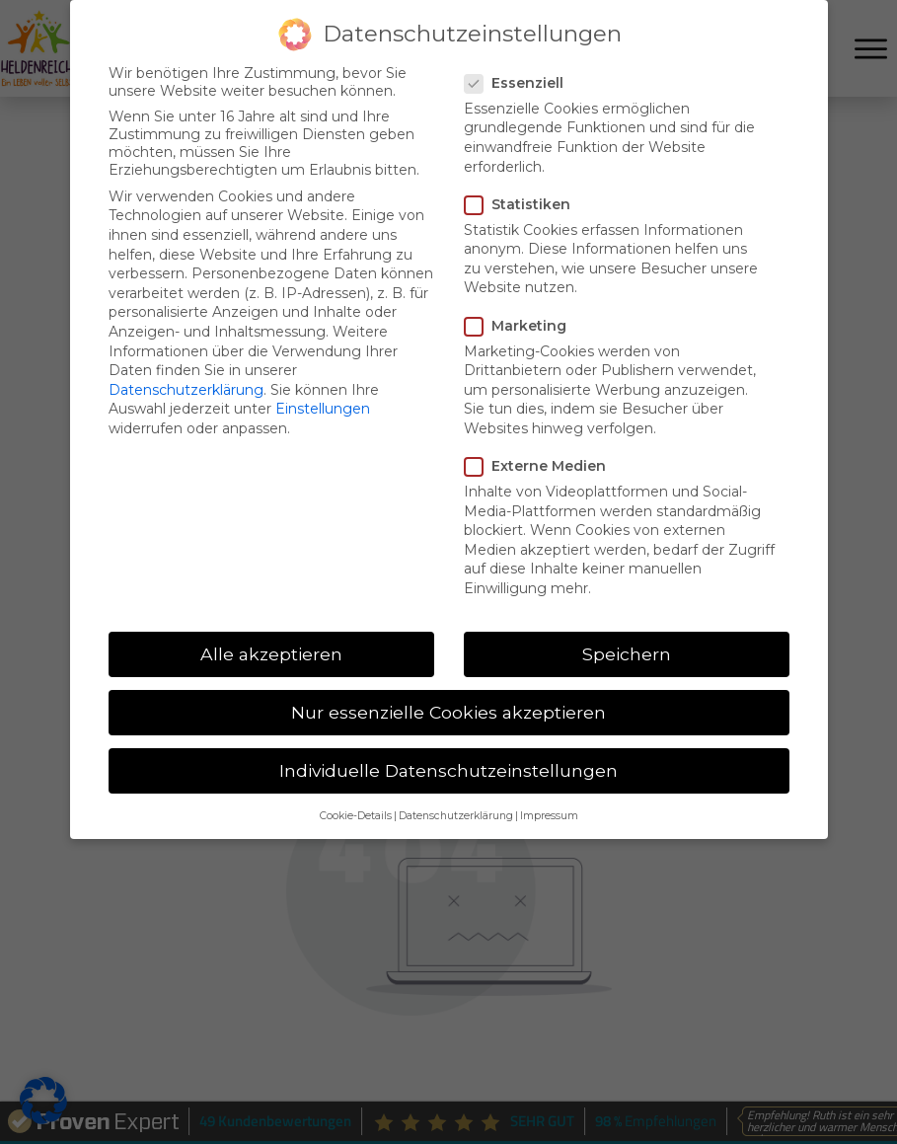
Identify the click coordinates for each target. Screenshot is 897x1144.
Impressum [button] (549, 815)
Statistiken (523, 204)
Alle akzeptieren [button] (271, 654)
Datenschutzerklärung (186, 390)
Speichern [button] (626, 654)
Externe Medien (541, 466)
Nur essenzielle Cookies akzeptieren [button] (448, 712)
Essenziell (520, 83)
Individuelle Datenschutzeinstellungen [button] (448, 770)
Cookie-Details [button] (356, 815)
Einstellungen (322, 409)
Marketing (521, 326)
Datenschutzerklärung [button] (456, 815)
